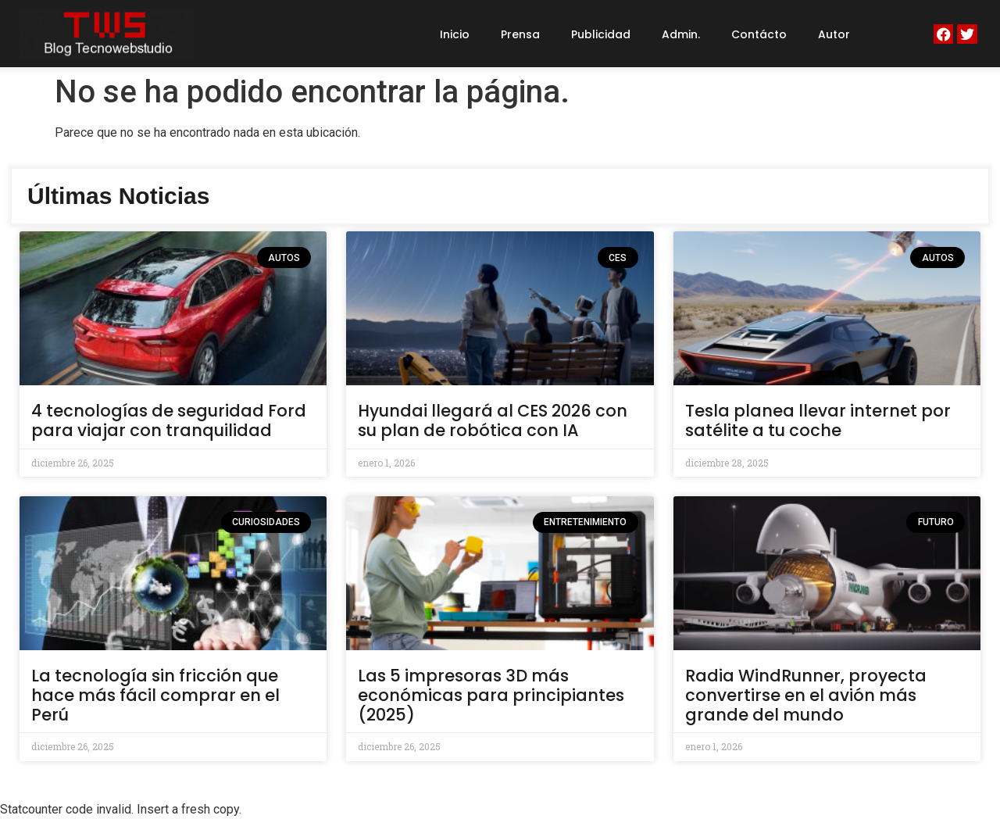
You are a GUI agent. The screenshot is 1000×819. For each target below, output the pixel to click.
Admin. (681, 34)
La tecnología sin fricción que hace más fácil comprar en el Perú (155, 695)
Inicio (455, 34)
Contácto (759, 34)
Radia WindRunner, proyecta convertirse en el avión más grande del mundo (806, 695)
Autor (834, 34)
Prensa (520, 34)
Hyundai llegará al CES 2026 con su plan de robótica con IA (492, 420)
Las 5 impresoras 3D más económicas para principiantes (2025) (491, 695)
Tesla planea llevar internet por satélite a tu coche (818, 420)
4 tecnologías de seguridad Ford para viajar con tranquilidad (168, 420)
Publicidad (600, 34)
